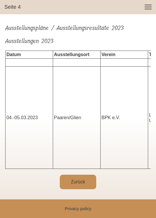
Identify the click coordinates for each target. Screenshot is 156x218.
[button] (148, 7)
